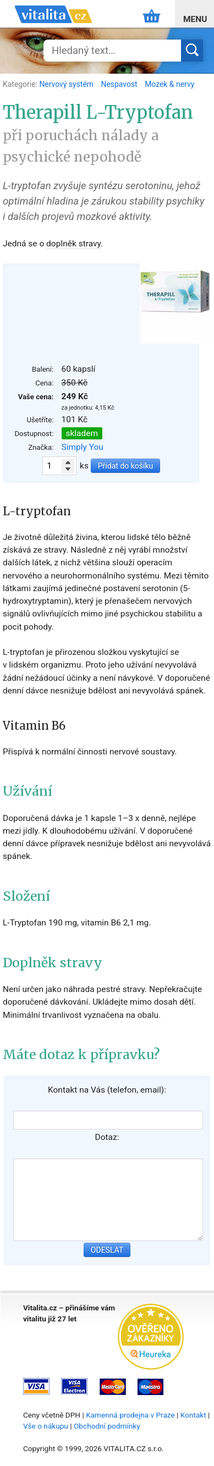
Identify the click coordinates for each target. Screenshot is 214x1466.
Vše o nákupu (45, 1425)
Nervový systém (67, 84)
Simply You (82, 447)
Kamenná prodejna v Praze (130, 1414)
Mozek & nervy (169, 84)
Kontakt (193, 1414)
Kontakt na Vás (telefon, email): (107, 1090)
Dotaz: (107, 1137)
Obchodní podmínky (107, 1425)
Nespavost (120, 84)
